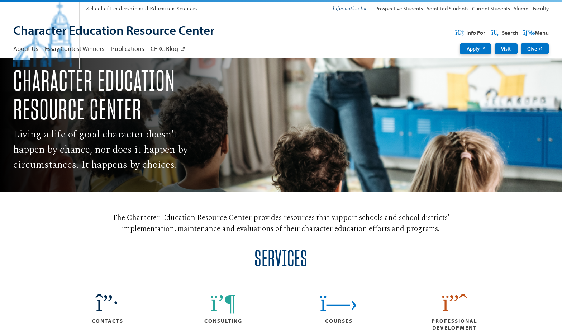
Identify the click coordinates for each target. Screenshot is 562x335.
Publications (127, 48)
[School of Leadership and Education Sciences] (141, 9)
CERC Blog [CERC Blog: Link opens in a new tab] (164, 48)
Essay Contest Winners (74, 48)
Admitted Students (447, 8)
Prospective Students (399, 8)
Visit (506, 49)
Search (535, 32)
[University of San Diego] (42, 7)
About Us (25, 48)
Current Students (491, 8)
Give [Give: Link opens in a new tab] (532, 49)
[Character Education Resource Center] (113, 31)
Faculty (541, 8)
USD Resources (491, 32)
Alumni (521, 8)
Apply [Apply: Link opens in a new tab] (473, 49)
